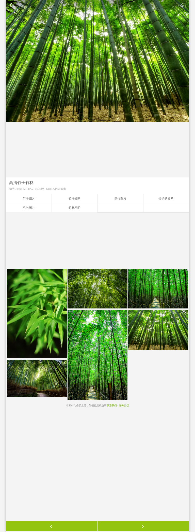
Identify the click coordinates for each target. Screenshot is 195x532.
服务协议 (124, 405)
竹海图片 (75, 198)
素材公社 (183, 5)
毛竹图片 (29, 208)
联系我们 (112, 405)
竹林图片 (75, 208)
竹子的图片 (166, 198)
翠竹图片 (120, 198)
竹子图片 (29, 198)
